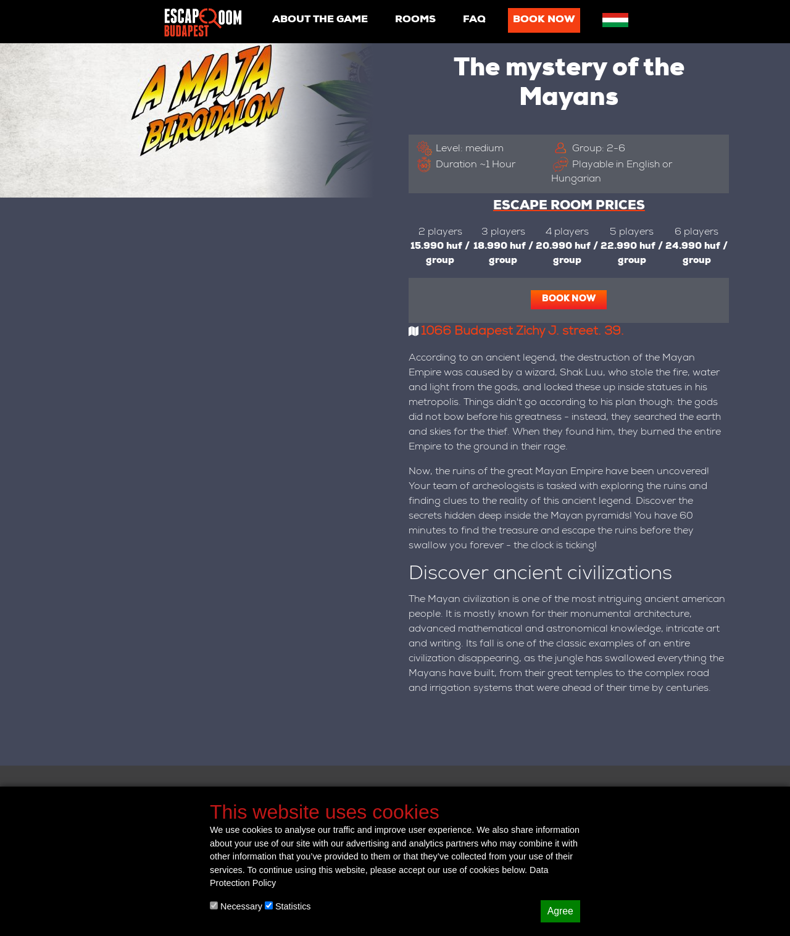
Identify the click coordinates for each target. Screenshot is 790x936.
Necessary (236, 906)
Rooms (415, 20)
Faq (474, 20)
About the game (320, 20)
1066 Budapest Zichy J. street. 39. (522, 332)
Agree (560, 911)
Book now (544, 20)
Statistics (288, 906)
